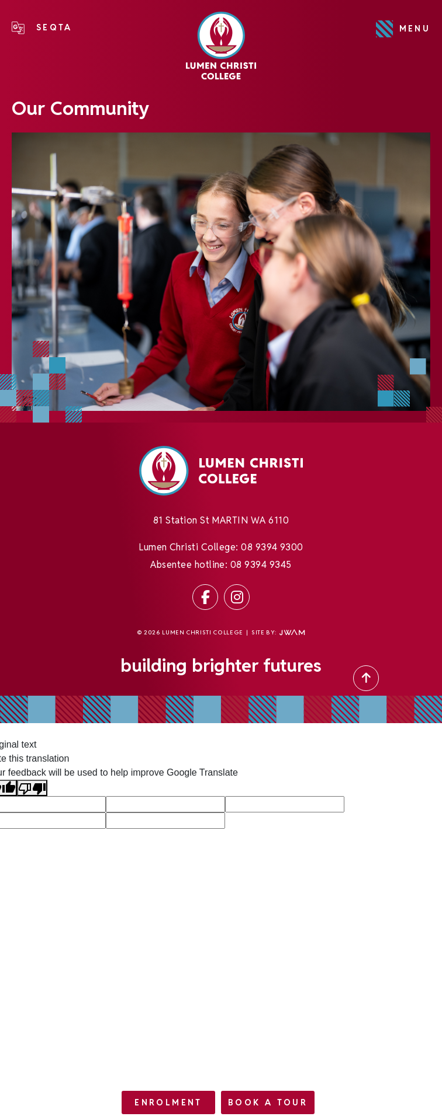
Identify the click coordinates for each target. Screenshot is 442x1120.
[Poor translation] (32, 788)
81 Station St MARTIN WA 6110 (221, 523)
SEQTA (54, 27)
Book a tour (268, 1102)
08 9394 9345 (261, 567)
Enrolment (168, 1102)
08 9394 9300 (272, 550)
